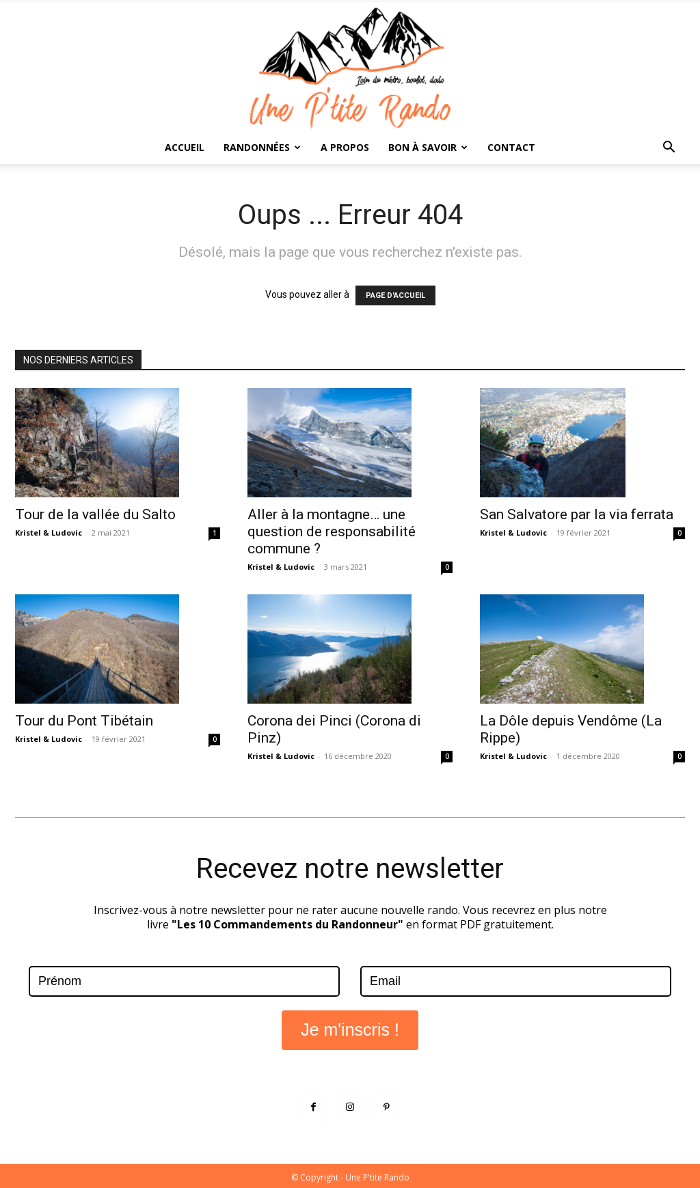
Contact (511, 147)
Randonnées (262, 147)
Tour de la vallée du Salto (95, 514)
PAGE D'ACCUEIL (395, 295)
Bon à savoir (428, 147)
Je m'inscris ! (350, 1027)
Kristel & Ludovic (48, 532)
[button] (668, 148)
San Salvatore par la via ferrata (576, 514)
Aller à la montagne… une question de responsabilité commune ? (331, 531)
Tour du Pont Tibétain (84, 721)
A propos (345, 147)
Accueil (184, 147)
